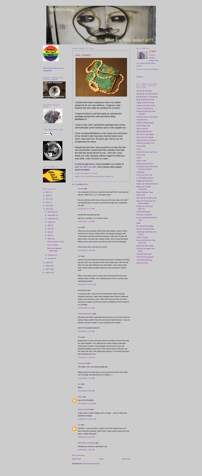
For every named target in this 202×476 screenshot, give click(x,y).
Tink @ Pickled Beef (144, 254)
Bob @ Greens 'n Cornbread (147, 97)
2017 (48, 192)
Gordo (138, 158)
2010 (48, 209)
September (52, 219)
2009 (48, 262)
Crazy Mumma (141, 120)
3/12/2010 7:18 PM (86, 221)
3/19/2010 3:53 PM (86, 437)
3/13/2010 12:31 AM (87, 284)
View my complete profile (147, 69)
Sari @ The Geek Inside (145, 229)
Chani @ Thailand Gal (144, 108)
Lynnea (80, 189)
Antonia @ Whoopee (144, 91)
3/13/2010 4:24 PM (86, 308)
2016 (48, 195)
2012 (48, 202)
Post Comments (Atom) (91, 464)
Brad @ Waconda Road (145, 100)
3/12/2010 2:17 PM (86, 209)
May (49, 232)
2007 (48, 269)
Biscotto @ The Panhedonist (147, 94)
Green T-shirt (141, 161)
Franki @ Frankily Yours (145, 143)
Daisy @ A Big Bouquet (145, 123)
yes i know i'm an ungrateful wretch (97, 176)
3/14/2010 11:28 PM (87, 404)
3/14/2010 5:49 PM (86, 391)
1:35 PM (94, 173)
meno (154, 51)
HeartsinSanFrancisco (144, 164)
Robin (138, 223)
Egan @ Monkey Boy (144, 131)
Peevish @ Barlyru (143, 212)
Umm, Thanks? (52, 245)
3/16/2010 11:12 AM (87, 419)
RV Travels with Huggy (144, 226)
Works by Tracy (142, 263)
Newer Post (76, 459)
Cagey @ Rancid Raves (145, 103)
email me (139, 77)
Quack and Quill (84, 409)
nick (79, 256)
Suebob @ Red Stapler (145, 246)
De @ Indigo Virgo (143, 126)
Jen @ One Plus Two (144, 175)
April (49, 235)
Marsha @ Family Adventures (147, 184)
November (52, 215)
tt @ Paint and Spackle (144, 257)
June (50, 229)
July (49, 225)
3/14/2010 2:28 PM (86, 357)
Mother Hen (140, 195)
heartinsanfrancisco (85, 314)
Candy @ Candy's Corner (145, 105)
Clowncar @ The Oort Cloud (146, 117)
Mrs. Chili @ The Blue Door (146, 198)
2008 (48, 266)
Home (101, 459)
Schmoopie (82, 363)
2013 (48, 199)
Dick (79, 337)
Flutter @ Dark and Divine (146, 140)
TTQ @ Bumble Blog (144, 260)
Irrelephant (140, 172)
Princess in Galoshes (144, 215)
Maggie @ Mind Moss (144, 181)
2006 (48, 272)
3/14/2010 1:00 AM (86, 331)
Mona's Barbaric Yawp (144, 192)
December (52, 212)
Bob (79, 227)
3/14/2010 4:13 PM (86, 378)
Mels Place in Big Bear (86, 443)
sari (79, 384)
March (50, 239)
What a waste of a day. (55, 242)
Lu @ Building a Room (144, 178)
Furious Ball (140, 146)
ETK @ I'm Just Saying (145, 134)
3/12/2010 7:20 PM (86, 250)
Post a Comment (78, 455)
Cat (79, 425)
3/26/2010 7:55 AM (86, 450)
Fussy (138, 149)
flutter (80, 397)
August (50, 222)
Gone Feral (140, 155)
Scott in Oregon (142, 237)
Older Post (126, 459)
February (51, 255)
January (51, 258)
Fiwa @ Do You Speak (144, 137)
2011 (48, 206)
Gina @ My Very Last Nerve (146, 152)
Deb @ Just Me (142, 129)
